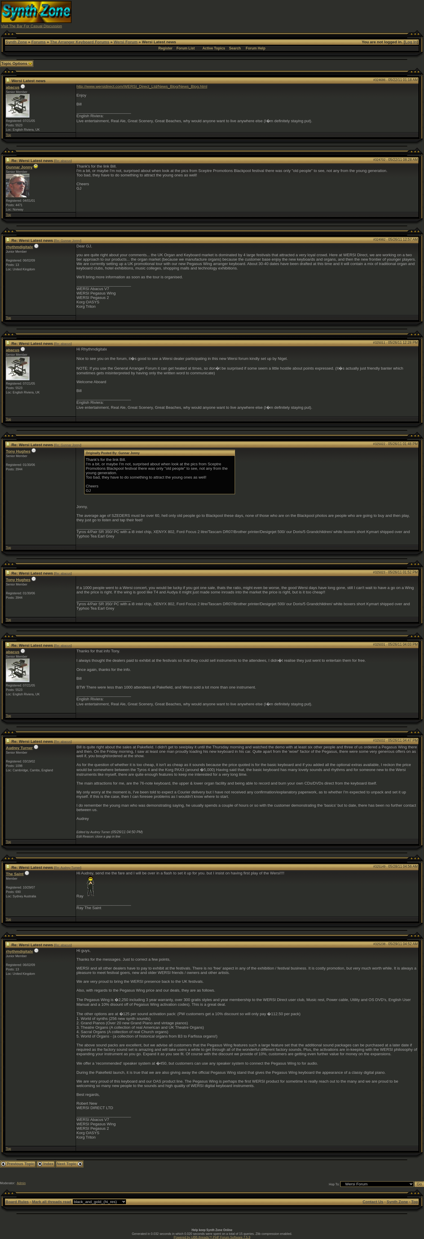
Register (165, 48)
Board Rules (17, 1202)
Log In (411, 42)
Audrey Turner (19, 748)
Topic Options (16, 63)
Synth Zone (16, 42)
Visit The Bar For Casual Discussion (31, 26)
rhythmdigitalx (19, 247)
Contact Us (372, 1202)
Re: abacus (63, 161)
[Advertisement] (316, 14)
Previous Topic (17, 1164)
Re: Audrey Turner (67, 867)
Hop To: (334, 1184)
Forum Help (256, 48)
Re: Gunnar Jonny (67, 240)
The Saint (15, 874)
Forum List (185, 48)
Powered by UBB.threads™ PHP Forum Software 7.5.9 (212, 1237)
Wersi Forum (126, 42)
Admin (21, 1183)
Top (8, 135)
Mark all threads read (51, 1202)
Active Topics (213, 48)
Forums (38, 42)
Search (235, 48)
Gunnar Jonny (19, 167)
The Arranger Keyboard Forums (79, 42)
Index (46, 1164)
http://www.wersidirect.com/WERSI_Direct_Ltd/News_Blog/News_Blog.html (142, 86)
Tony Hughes (18, 451)
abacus (12, 87)
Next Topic (69, 1164)
